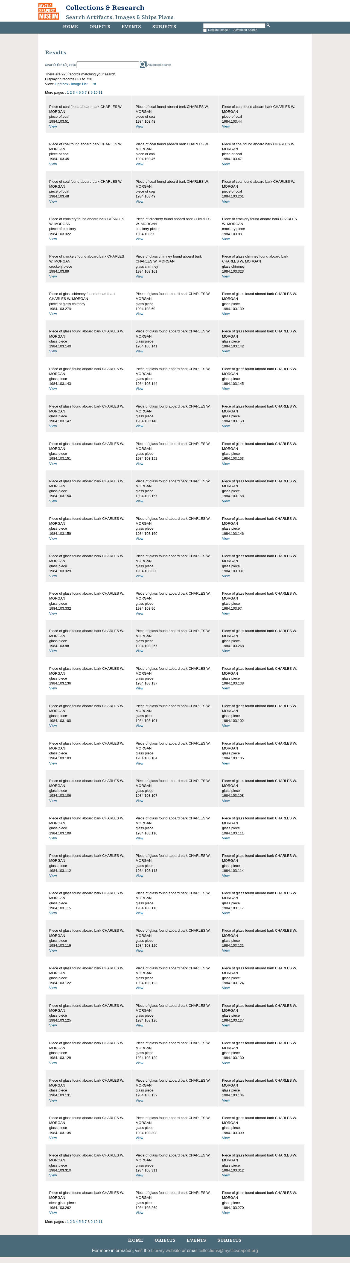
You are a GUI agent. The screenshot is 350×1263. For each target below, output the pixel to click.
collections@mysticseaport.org (228, 1250)
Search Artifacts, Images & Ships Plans (120, 17)
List (93, 84)
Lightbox (61, 84)
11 (100, 92)
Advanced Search (245, 29)
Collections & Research (105, 7)
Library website (166, 1250)
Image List (79, 84)
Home (70, 27)
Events (131, 27)
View (53, 126)
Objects (99, 27)
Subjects (164, 27)
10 (95, 92)
